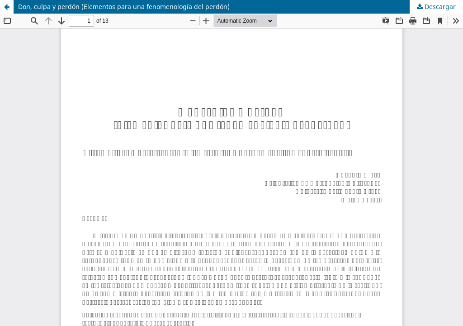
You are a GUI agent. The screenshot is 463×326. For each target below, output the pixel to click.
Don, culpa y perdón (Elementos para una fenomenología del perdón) (124, 6)
